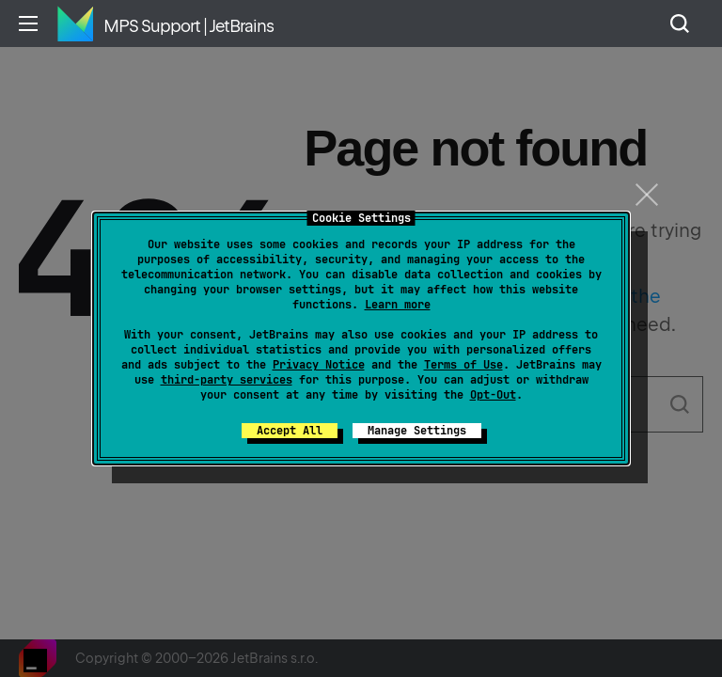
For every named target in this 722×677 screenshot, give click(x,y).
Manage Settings (417, 430)
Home (75, 23)
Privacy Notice (319, 364)
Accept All (289, 430)
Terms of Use (463, 364)
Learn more (398, 304)
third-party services (226, 379)
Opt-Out (493, 394)
